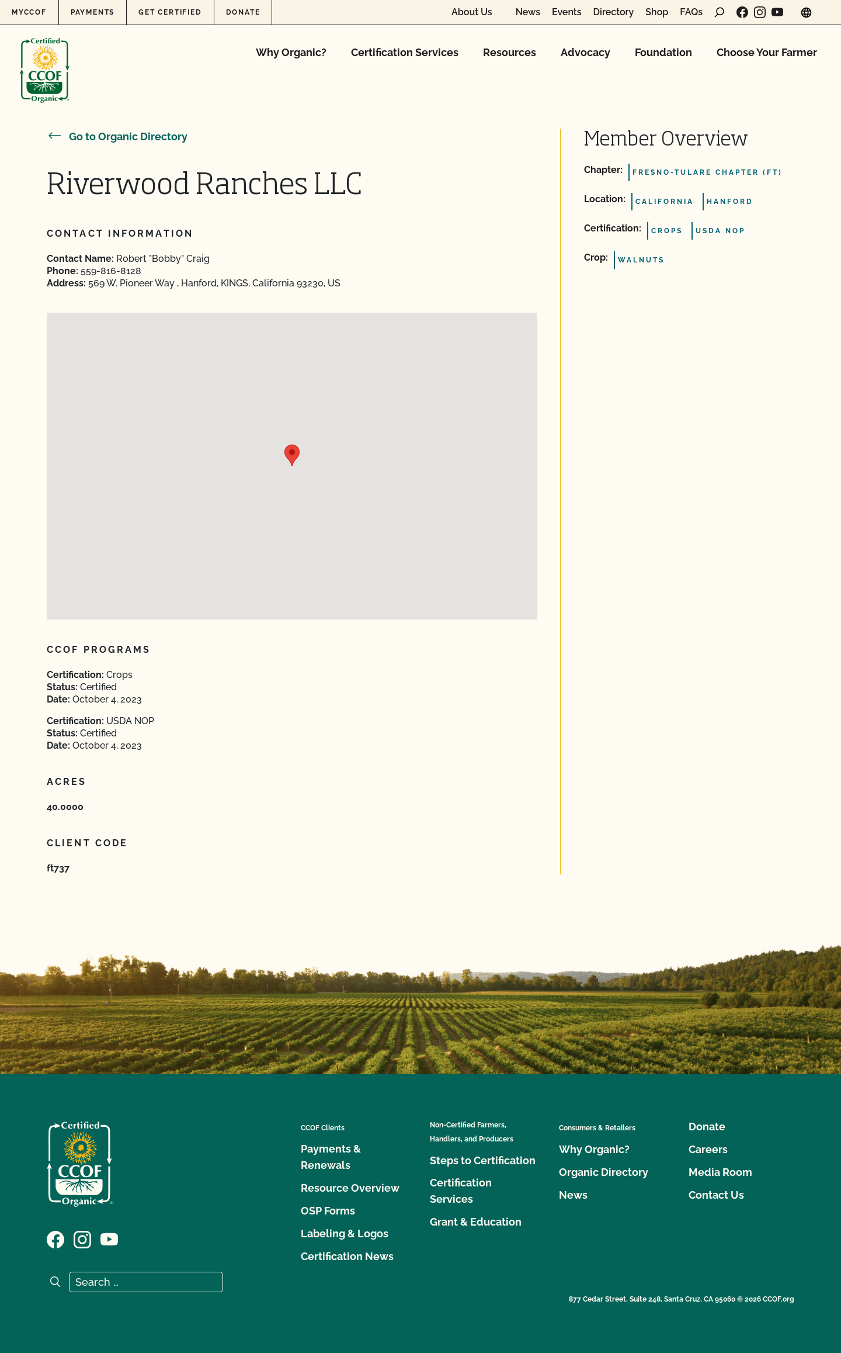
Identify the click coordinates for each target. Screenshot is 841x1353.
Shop (656, 12)
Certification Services (404, 52)
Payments (92, 12)
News (528, 12)
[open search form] (719, 12)
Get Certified (169, 12)
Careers (708, 1149)
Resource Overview (350, 1188)
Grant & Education (476, 1222)
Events (567, 12)
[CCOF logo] (45, 58)
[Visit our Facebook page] (742, 12)
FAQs (691, 12)
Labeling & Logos (344, 1233)
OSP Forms (328, 1211)
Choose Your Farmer (767, 52)
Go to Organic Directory (117, 136)
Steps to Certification (483, 1160)
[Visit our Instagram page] (760, 12)
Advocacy (585, 52)
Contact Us (716, 1195)
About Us (471, 12)
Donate (243, 12)
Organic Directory (603, 1172)
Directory (613, 12)
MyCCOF (29, 12)
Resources (509, 52)
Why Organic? (291, 52)
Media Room (720, 1172)
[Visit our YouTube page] (777, 12)
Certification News (347, 1256)
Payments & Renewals (331, 1157)
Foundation (663, 52)
